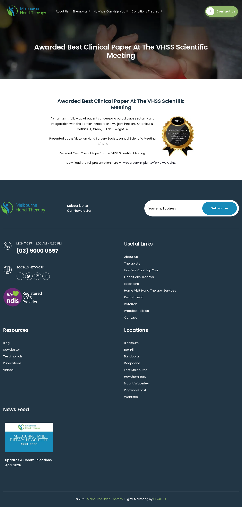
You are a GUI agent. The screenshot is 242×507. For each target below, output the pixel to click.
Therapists (81, 11)
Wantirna (131, 397)
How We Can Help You (111, 11)
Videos (8, 370)
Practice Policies (136, 311)
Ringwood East (135, 390)
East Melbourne (135, 370)
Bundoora (131, 356)
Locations (131, 284)
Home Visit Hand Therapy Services (150, 290)
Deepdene (132, 363)
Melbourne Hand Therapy (105, 499)
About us (131, 257)
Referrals (131, 304)
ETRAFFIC (159, 499)
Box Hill (129, 349)
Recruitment (133, 297)
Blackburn (131, 343)
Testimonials (13, 356)
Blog (6, 343)
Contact (130, 317)
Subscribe (219, 208)
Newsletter (11, 349)
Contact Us (221, 11)
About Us (62, 11)
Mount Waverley (136, 383)
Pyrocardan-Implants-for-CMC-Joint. (149, 163)
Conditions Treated (147, 11)
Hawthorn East (135, 376)
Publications (12, 363)
